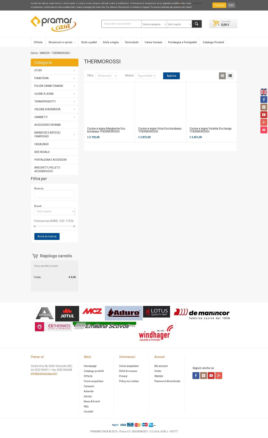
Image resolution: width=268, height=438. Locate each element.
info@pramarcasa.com (44, 373)
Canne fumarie (153, 42)
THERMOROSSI (60, 53)
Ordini (157, 371)
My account (161, 366)
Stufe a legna (111, 42)
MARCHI (44, 53)
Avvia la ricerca (46, 236)
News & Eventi (92, 401)
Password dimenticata (167, 381)
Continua (219, 5)
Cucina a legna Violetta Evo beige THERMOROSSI (211, 130)
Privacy (123, 376)
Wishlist (158, 376)
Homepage (90, 366)
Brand (37, 206)
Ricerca (38, 188)
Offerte (38, 42)
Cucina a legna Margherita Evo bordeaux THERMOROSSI (106, 130)
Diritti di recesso (128, 371)
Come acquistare (93, 381)
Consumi (89, 386)
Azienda (88, 391)
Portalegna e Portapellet (182, 42)
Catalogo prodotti (94, 371)
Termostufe (132, 42)
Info (231, 5)
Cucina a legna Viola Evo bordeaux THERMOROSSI (159, 130)
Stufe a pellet (89, 42)
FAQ (86, 406)
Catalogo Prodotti (213, 42)
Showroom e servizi (60, 42)
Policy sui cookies (129, 381)
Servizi (88, 396)
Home (34, 53)
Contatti (88, 411)
